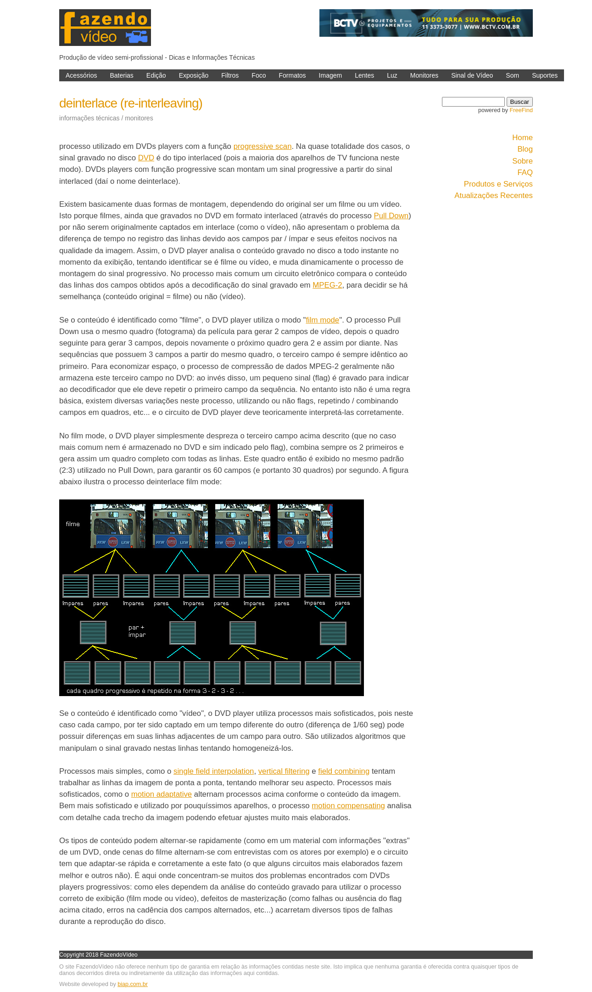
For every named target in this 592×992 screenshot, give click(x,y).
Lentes (364, 75)
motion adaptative (161, 794)
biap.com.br (132, 984)
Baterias (121, 75)
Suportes (545, 75)
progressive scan (263, 146)
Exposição (194, 75)
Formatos (292, 75)
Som (512, 75)
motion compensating (348, 805)
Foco (258, 75)
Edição (156, 75)
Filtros (230, 75)
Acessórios (81, 75)
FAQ (525, 172)
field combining (343, 771)
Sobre (522, 161)
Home (522, 137)
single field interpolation (213, 771)
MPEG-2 (327, 285)
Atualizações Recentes (493, 195)
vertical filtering (284, 771)
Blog (525, 149)
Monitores (424, 75)
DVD (146, 157)
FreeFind (521, 110)
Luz (392, 75)
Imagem (330, 75)
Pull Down (391, 215)
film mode (322, 320)
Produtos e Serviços (498, 184)
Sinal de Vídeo (472, 75)
